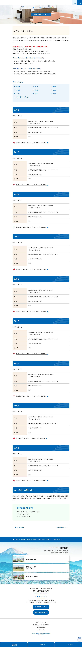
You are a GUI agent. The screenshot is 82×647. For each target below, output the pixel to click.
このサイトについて (41, 623)
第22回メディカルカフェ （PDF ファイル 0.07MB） (32, 397)
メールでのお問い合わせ (24, 517)
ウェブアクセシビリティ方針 (41, 626)
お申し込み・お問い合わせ (23, 99)
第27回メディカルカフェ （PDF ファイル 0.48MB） (32, 186)
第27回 (36, 87)
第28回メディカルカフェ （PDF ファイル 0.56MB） (32, 144)
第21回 (36, 94)
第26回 (55, 87)
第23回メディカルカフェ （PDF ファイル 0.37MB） (32, 355)
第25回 (18, 90)
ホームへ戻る (20, 528)
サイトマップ (41, 631)
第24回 (36, 90)
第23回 (54, 90)
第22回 (18, 94)
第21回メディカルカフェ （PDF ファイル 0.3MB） (32, 439)
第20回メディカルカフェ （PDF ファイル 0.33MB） (32, 482)
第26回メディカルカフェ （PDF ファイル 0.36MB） (32, 228)
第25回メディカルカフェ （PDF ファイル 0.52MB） (32, 270)
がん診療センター (62, 528)
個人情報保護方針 (41, 628)
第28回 (18, 87)
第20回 (55, 94)
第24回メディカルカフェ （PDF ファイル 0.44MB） (32, 313)
